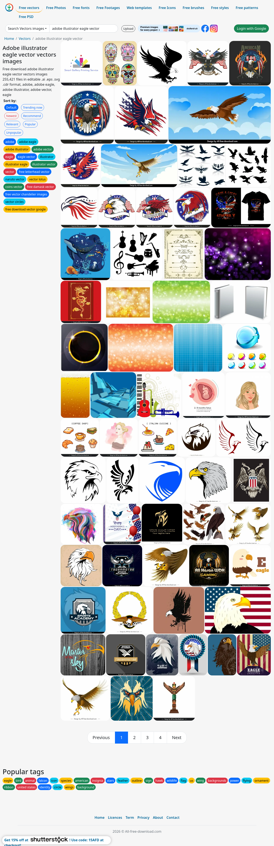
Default (11, 107)
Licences (115, 817)
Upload (128, 29)
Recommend (32, 116)
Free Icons (167, 7)
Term (129, 817)
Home (9, 38)
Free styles (220, 7)
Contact (173, 817)
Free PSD (26, 16)
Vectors (25, 38)
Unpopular (13, 132)
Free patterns (247, 7)
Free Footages (108, 7)
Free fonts (81, 7)
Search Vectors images (26, 28)
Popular (30, 124)
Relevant (12, 124)
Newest (11, 116)
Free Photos (56, 7)
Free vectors (29, 7)
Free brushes (193, 7)
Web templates (139, 7)
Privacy (143, 817)
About (158, 817)
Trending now (32, 107)
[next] (177, 738)
